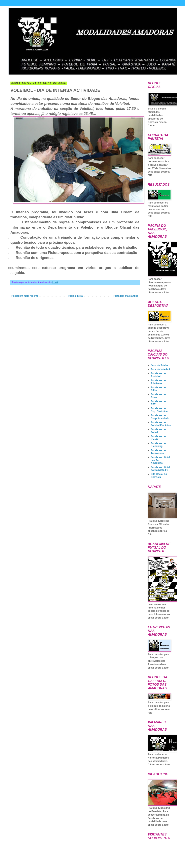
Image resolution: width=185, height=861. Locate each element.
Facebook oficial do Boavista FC (160, 468)
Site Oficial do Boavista (159, 475)
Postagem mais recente (24, 295)
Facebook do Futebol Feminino (161, 424)
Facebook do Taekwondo (158, 452)
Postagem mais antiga (125, 295)
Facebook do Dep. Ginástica (159, 410)
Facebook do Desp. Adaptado (160, 417)
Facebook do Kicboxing (158, 445)
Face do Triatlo (159, 365)
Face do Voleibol (160, 369)
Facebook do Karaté (158, 438)
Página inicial (75, 295)
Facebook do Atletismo (158, 382)
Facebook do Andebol (158, 375)
